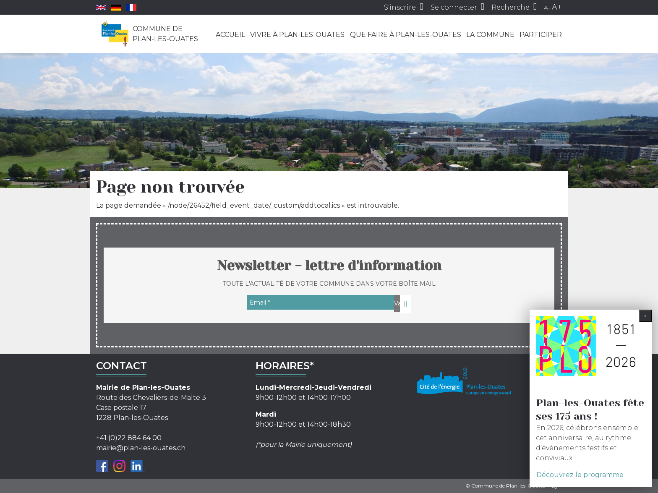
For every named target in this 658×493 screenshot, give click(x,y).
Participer (541, 35)
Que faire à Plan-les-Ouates (405, 35)
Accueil (230, 35)
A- (547, 7)
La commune (490, 35)
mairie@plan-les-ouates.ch (140, 448)
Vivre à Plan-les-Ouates (297, 35)
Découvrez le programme (580, 475)
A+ (557, 7)
